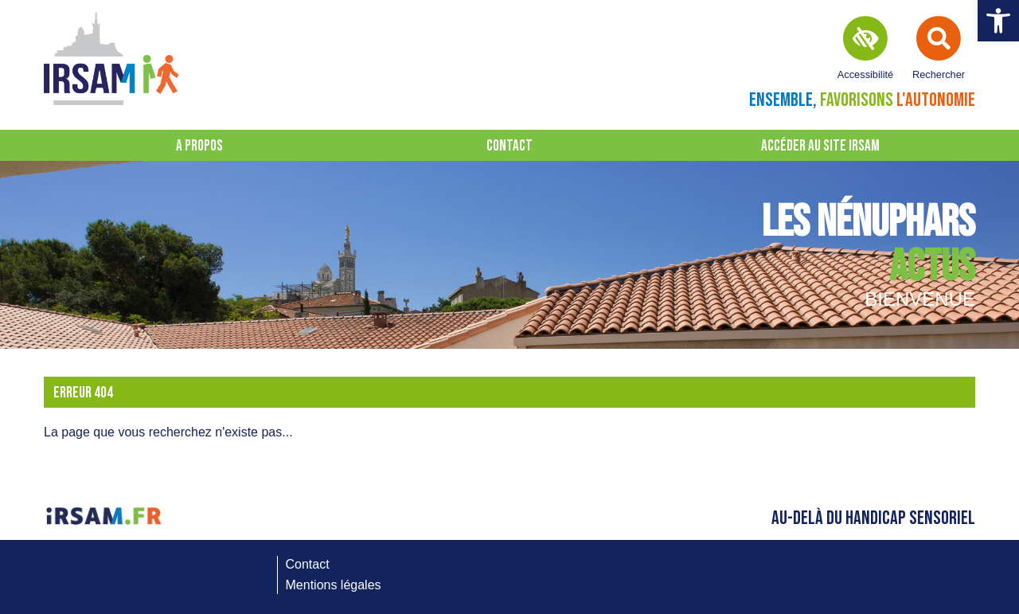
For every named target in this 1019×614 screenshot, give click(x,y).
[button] (998, 20)
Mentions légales (333, 585)
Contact (509, 146)
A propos (199, 146)
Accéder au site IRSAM (820, 146)
